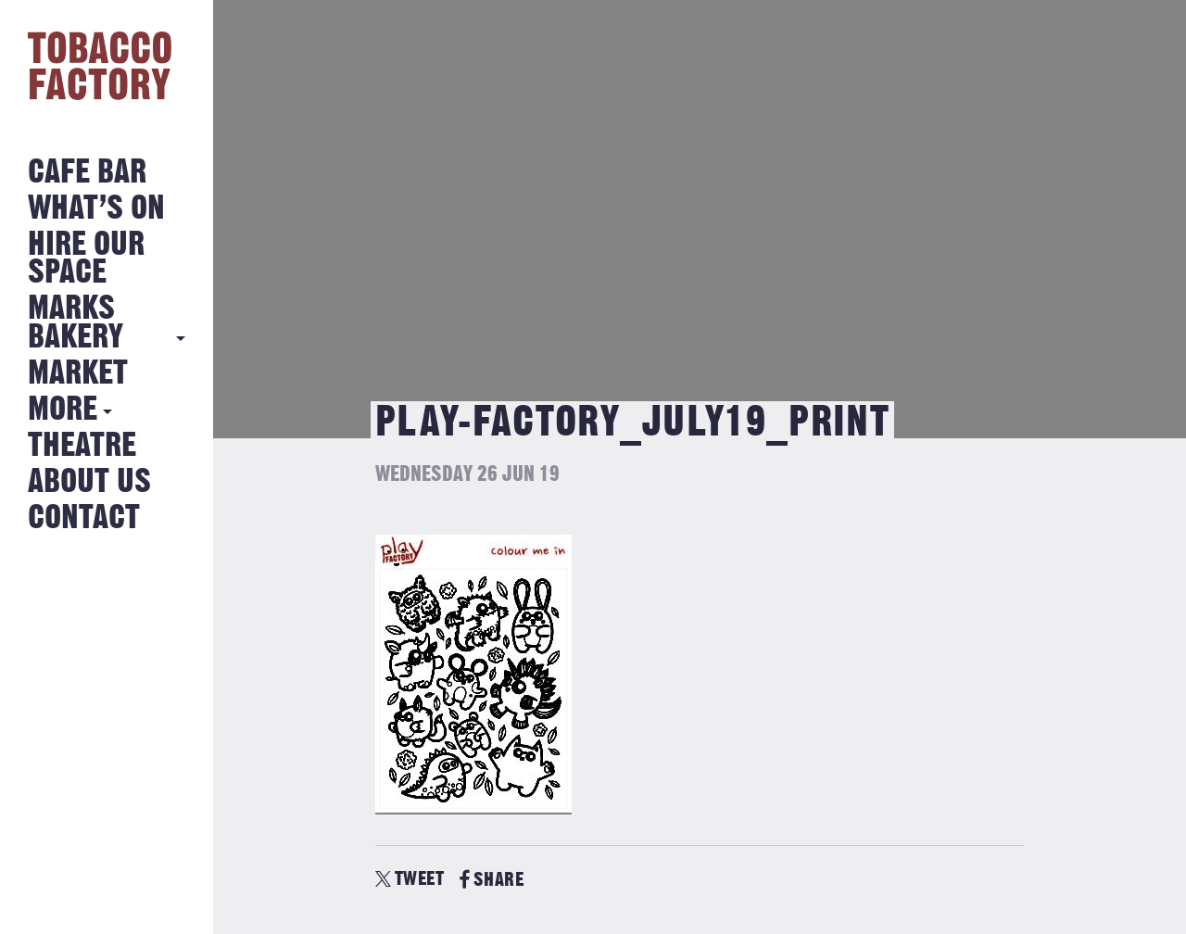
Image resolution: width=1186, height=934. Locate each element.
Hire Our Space (86, 259)
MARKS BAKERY (75, 323)
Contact (84, 518)
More (62, 410)
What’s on (96, 209)
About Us (89, 482)
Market (78, 374)
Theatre (82, 446)
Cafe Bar (87, 172)
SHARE (491, 880)
